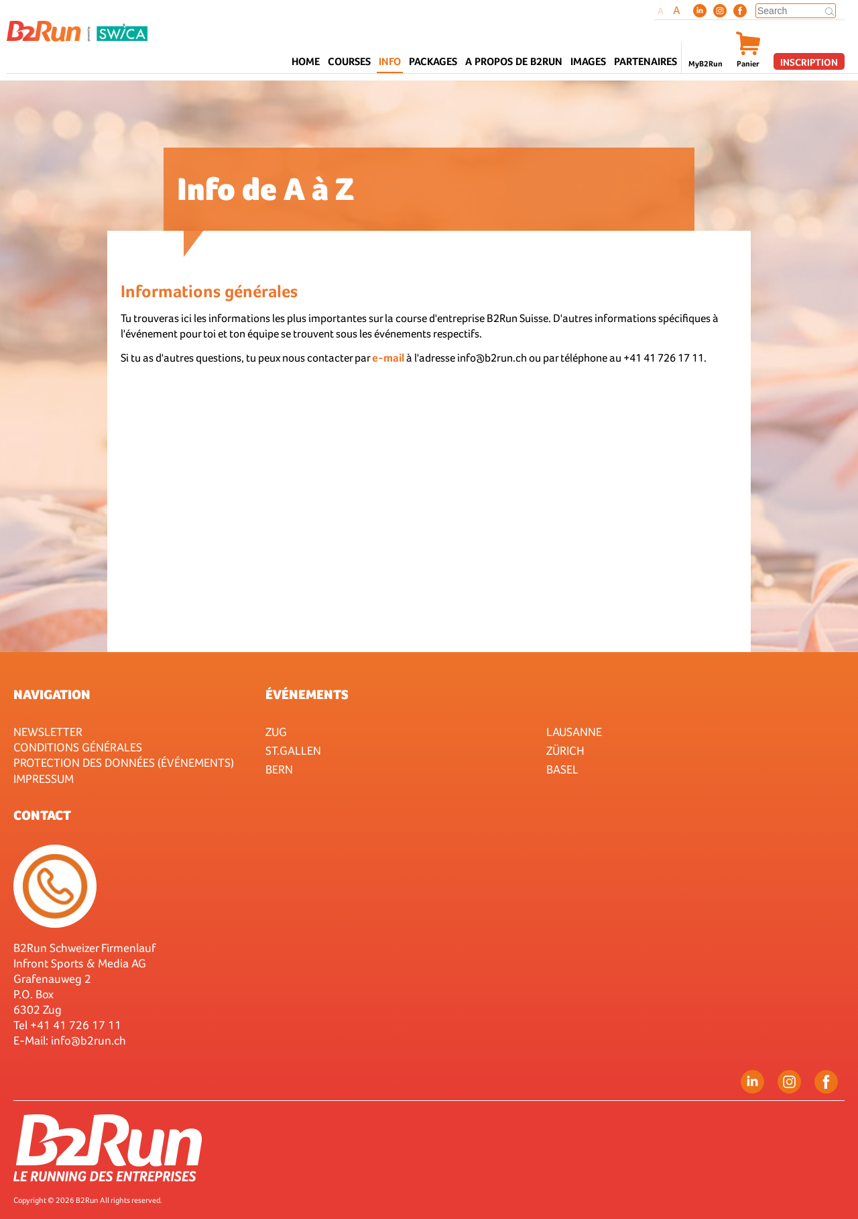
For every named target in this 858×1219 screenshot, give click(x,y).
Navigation (51, 694)
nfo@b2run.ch (90, 1040)
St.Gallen (293, 750)
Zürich (565, 750)
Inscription (809, 62)
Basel (562, 769)
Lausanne (574, 732)
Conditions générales (77, 747)
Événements (307, 694)
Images (588, 61)
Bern (279, 769)
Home (306, 61)
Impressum (43, 779)
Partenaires (645, 61)
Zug (276, 732)
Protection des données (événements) (123, 762)
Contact (42, 815)
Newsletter (47, 732)
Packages (433, 61)
